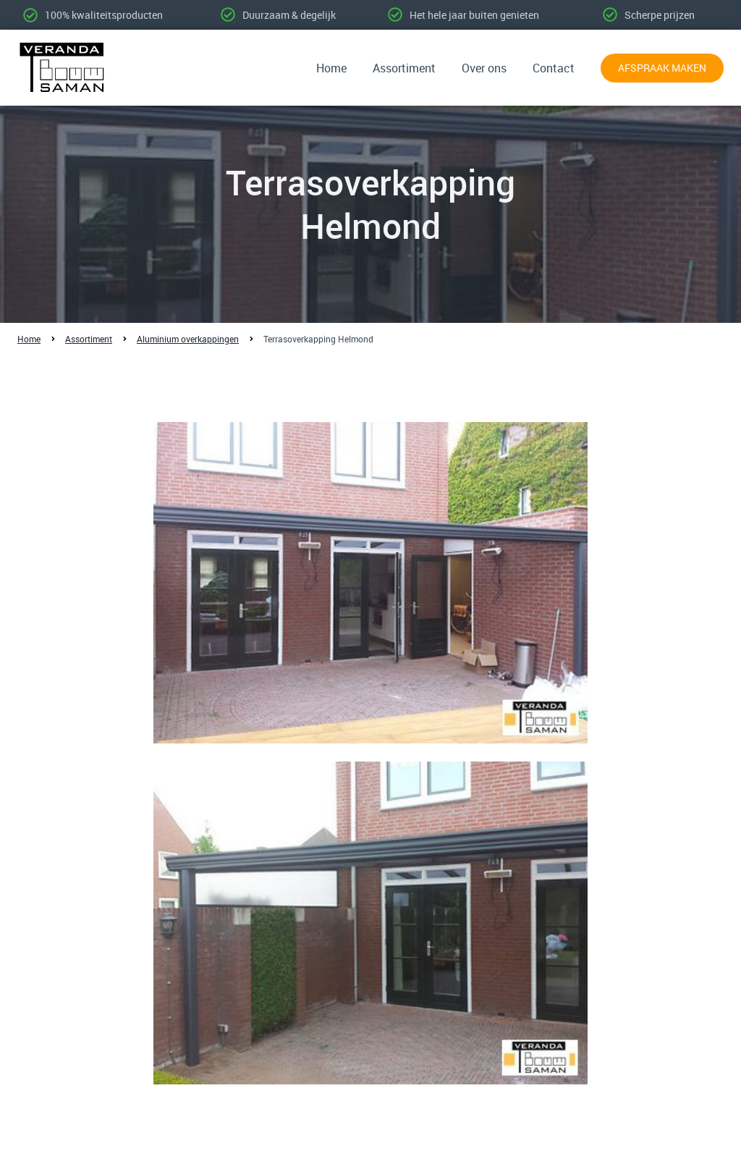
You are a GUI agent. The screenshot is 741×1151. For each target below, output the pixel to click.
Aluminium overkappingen (188, 339)
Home (331, 68)
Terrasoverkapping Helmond (318, 339)
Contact (554, 68)
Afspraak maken (662, 68)
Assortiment (404, 68)
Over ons (484, 68)
